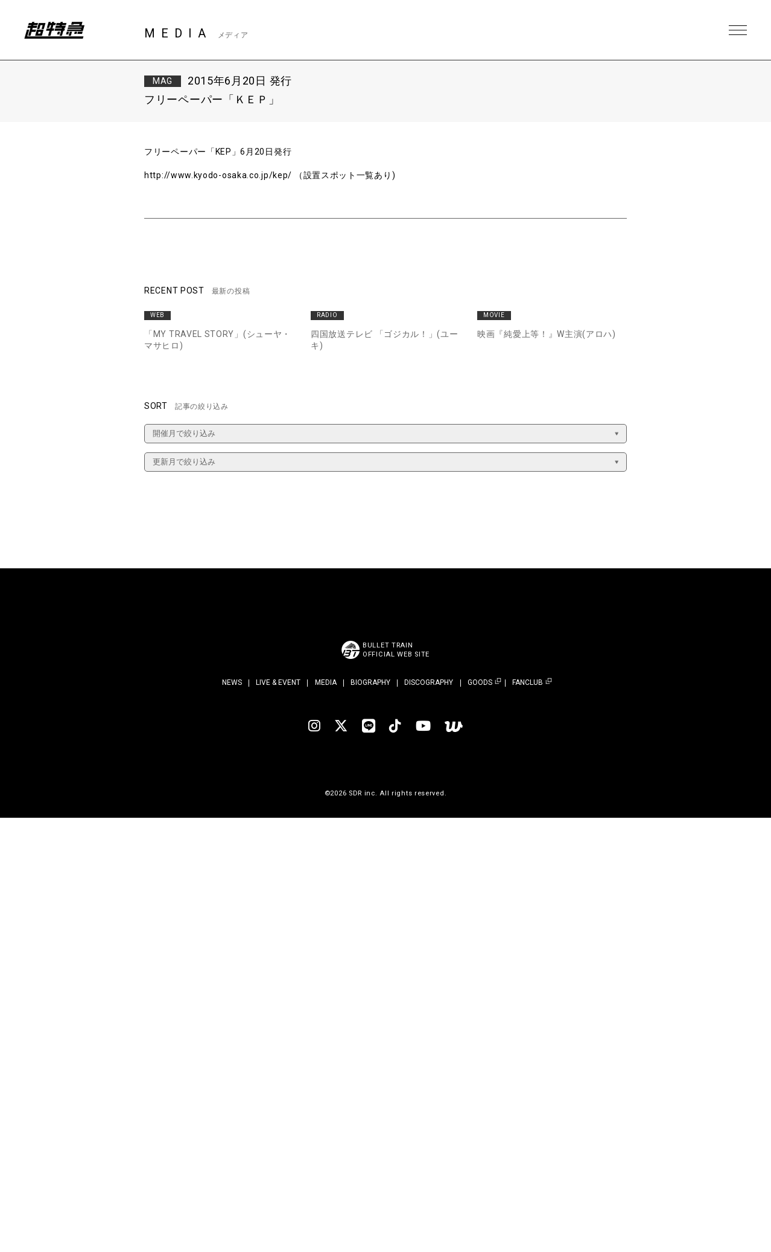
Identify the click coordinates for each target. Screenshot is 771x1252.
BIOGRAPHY (370, 682)
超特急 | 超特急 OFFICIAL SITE (54, 30)
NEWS (232, 682)
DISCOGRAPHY (428, 682)
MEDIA (326, 682)
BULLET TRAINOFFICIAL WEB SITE (396, 649)
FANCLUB (527, 682)
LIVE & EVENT (278, 682)
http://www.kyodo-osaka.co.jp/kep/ (218, 175)
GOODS (480, 682)
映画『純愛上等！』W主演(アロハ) (546, 334)
